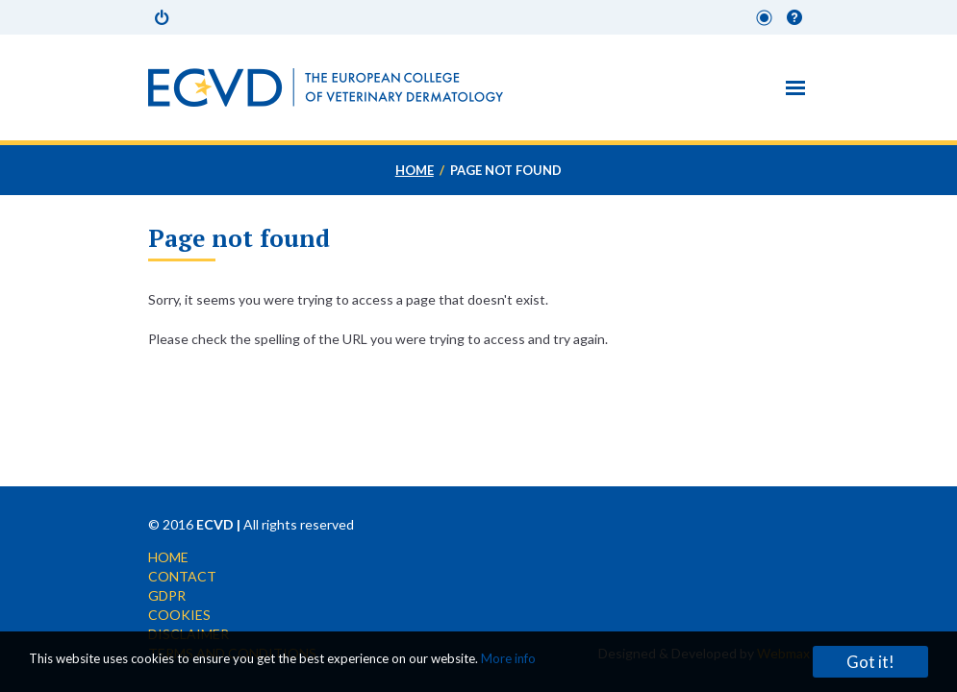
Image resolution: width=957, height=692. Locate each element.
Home (414, 170)
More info (508, 658)
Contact (182, 576)
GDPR (167, 595)
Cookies (179, 614)
